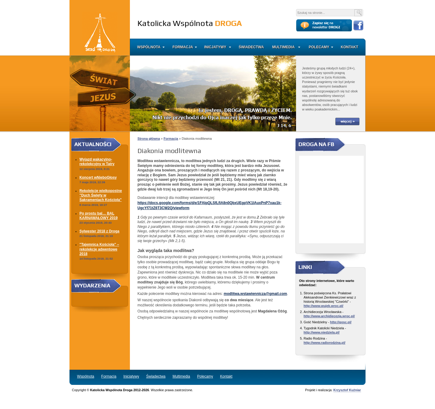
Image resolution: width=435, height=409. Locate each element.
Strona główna (148, 138)
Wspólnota (148, 47)
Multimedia (283, 47)
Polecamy (319, 47)
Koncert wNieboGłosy (98, 177)
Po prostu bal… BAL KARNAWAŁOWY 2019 (98, 215)
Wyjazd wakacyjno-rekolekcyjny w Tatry (96, 161)
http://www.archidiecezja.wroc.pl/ (329, 316)
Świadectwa (251, 47)
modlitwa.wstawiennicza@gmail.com (255, 294)
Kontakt (349, 47)
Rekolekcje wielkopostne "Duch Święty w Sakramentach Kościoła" (100, 195)
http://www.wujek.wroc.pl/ (323, 306)
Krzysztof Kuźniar (347, 390)
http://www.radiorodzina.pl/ (324, 342)
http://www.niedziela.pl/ (322, 332)
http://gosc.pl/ (341, 322)
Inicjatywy (215, 47)
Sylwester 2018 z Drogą (99, 231)
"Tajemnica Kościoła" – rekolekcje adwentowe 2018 (99, 249)
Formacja (182, 47)
